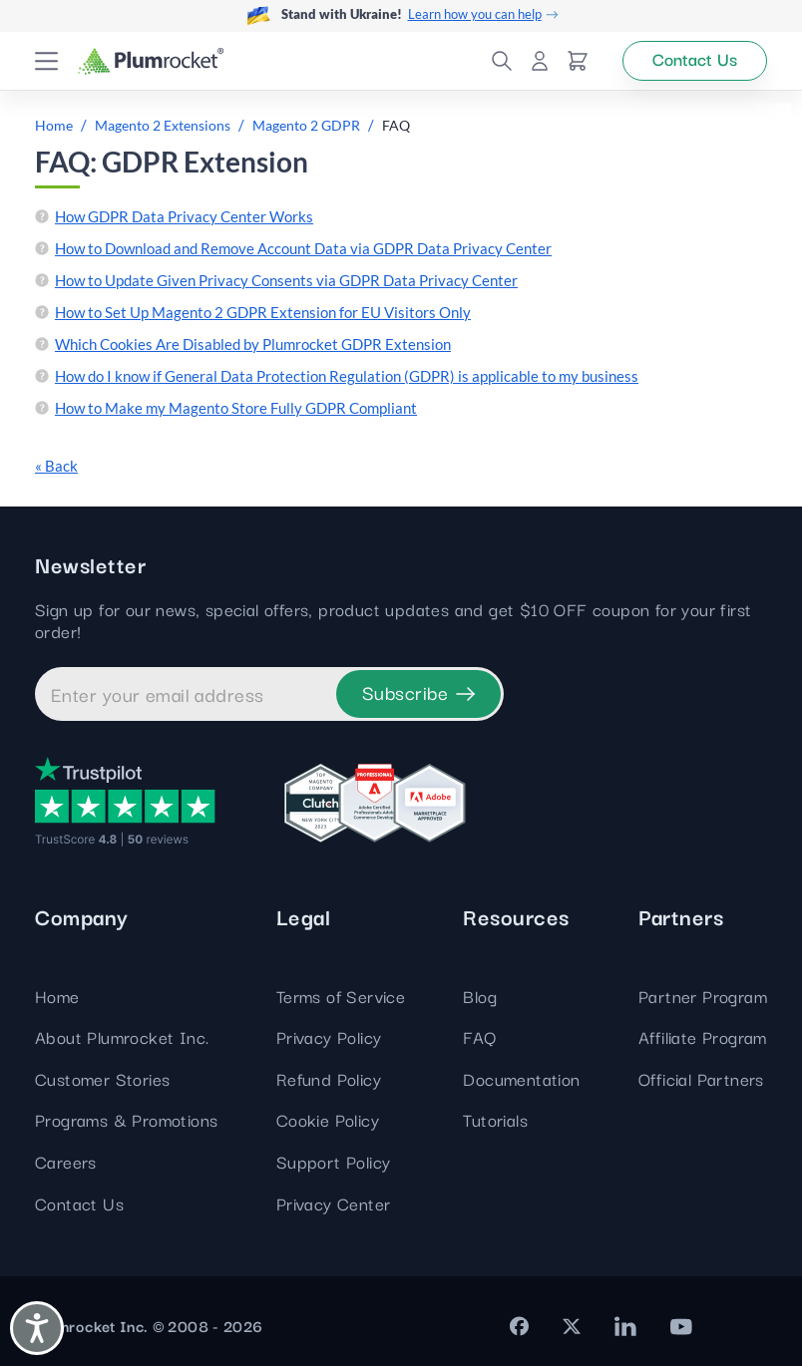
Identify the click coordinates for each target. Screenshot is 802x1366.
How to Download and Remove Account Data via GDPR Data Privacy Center (303, 248)
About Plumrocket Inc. (121, 1036)
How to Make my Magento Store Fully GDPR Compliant (236, 408)
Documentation (521, 1078)
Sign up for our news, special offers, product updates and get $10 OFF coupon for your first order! (393, 620)
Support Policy (333, 1161)
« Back (56, 466)
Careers (66, 1161)
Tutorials (495, 1119)
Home (57, 995)
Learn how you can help (483, 14)
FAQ (479, 1036)
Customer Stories (102, 1078)
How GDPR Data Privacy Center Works (184, 216)
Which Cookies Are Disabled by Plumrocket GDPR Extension (253, 344)
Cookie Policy (327, 1119)
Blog (480, 995)
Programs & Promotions (126, 1119)
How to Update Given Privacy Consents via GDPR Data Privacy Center (286, 280)
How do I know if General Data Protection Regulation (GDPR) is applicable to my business (346, 376)
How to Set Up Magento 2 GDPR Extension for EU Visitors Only (263, 312)
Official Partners (701, 1078)
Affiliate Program (702, 1036)
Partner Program (702, 995)
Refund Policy (328, 1078)
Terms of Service (340, 995)
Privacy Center (333, 1203)
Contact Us (79, 1203)
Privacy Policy (329, 1036)
